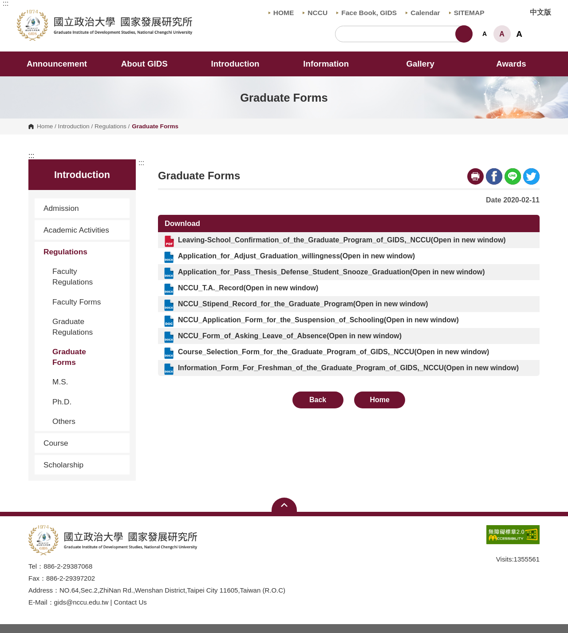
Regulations (110, 126)
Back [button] (317, 400)
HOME (281, 12)
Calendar (423, 12)
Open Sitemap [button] (284, 505)
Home (45, 126)
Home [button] (380, 400)
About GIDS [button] (150, 63)
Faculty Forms (76, 301)
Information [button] (332, 63)
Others (63, 421)
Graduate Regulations (72, 326)
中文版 (540, 12)
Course (83, 443)
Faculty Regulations (72, 276)
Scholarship (63, 464)
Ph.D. (61, 401)
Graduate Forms (69, 357)
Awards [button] (511, 63)
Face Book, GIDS (366, 12)
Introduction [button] (241, 63)
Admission (83, 208)
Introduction (74, 126)
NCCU (315, 12)
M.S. (60, 381)
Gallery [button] (420, 63)
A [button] (484, 33)
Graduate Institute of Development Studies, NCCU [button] (24, 15)
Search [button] (464, 34)
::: (5, 3)
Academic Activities (76, 230)
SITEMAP (467, 12)
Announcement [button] (57, 63)
